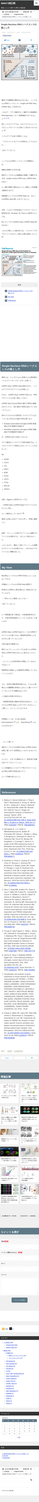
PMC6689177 (9, 856)
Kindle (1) (8, 1398)
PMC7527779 (29, 951)
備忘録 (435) (7, 1350)
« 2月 (18, 1437)
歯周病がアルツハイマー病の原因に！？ (9, 1140)
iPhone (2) (9, 1401)
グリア (10, 1051)
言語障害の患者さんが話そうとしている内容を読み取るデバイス (29, 1160)
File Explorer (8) (10, 1361)
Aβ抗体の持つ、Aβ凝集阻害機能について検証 (30, 1216)
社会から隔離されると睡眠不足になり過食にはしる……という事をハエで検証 (9, 1120)
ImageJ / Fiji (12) (10, 1381)
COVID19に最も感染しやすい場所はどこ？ (9, 1179)
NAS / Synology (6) (11, 1363)
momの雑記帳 (8, 3)
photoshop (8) (10, 1388)
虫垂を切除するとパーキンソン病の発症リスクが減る (9, 1159)
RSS (6, 1329)
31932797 (24, 924)
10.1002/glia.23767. (11, 967)
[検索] (17, 1480)
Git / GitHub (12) (10, 1366)
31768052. (13, 885)
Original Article (7, 35)
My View (11, 297)
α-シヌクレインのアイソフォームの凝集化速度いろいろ (29, 1140)
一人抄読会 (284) (8, 1342)
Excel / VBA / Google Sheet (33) (15, 1373)
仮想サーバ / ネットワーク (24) (17, 1355)
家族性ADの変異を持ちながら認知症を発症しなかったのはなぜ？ (29, 1119)
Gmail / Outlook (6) (11, 1378)
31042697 (13, 825)
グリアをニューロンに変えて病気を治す (9, 1096)
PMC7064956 (29, 970)
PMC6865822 (29, 825)
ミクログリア (18, 1051)
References (12, 300)
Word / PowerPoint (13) (12, 1376)
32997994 (13, 951)
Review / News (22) (11, 1347)
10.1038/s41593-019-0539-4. (18, 883)
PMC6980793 (9, 927)
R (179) (8, 1371)
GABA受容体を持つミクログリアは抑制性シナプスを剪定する (29, 1198)
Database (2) (9, 1393)
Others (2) (9, 1403)
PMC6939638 (9, 1038)
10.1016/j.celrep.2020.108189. (19, 948)
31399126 (19, 854)
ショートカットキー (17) (15, 1358)
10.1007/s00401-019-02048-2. (19, 1033)
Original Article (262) (11, 1345)
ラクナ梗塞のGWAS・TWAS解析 (27, 1179)
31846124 (13, 970)
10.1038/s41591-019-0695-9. (15, 919)
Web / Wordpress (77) (12, 1391)
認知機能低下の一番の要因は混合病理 (11, 1216)
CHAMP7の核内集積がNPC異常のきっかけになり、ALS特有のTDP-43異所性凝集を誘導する (9, 1199)
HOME (12, 12)
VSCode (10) (9, 1368)
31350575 (23, 1035)
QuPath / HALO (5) (11, 1383)
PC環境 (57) (9, 1353)
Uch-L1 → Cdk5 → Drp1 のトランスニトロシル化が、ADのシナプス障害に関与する (29, 1098)
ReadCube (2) (10, 1396)
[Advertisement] (19, 89)
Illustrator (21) (10, 1386)
